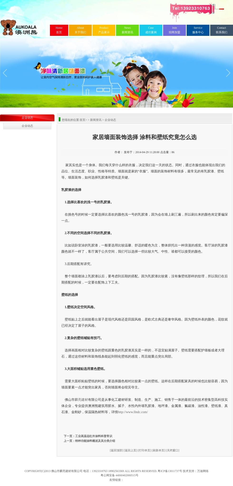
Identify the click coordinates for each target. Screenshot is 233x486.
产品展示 (104, 30)
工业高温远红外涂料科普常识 (93, 436)
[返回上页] (130, 450)
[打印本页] (144, 450)
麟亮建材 (81, 399)
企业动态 (27, 117)
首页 (59, 30)
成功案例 (151, 30)
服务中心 (198, 30)
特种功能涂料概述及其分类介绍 (95, 441)
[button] (4, 73)
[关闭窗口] (172, 450)
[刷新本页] (158, 450)
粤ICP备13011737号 (170, 471)
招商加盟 (174, 30)
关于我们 (80, 30)
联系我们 (221, 30)
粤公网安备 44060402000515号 (119, 475)
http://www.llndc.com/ (133, 412)
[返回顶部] (116, 450)
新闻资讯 (127, 30)
